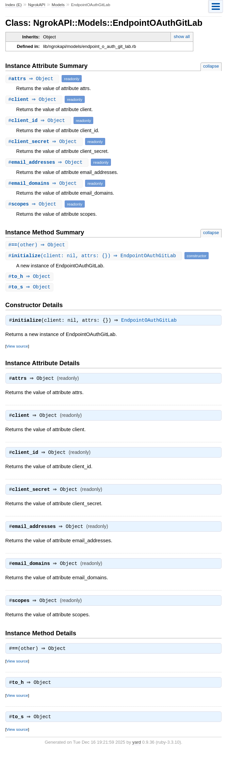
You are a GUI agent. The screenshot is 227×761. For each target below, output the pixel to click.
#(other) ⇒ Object (38, 245)
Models (58, 4)
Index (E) (13, 4)
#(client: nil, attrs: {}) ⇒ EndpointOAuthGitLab (95, 256)
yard (136, 750)
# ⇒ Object (33, 78)
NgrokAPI (36, 4)
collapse (211, 66)
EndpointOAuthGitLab (150, 322)
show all (182, 36)
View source (17, 348)
